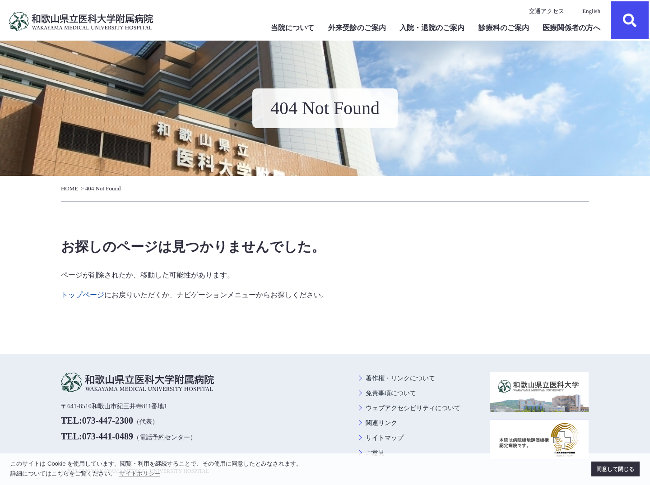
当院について (292, 28)
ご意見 (375, 452)
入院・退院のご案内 (431, 28)
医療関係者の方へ (571, 28)
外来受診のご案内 (357, 28)
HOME (69, 188)
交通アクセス (546, 11)
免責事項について (391, 393)
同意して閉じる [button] (615, 469)
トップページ (82, 295)
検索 (629, 20)
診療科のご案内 (503, 28)
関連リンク (381, 423)
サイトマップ (385, 437)
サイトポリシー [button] (139, 473)
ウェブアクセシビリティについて (413, 408)
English (591, 11)
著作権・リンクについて (400, 378)
